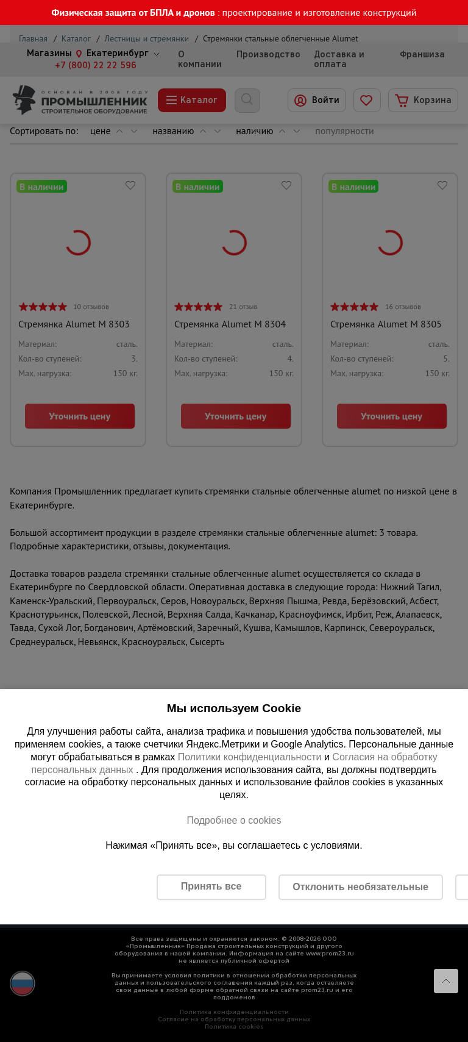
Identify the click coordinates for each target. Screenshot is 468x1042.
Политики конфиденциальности (250, 757)
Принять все (211, 886)
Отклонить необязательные (360, 887)
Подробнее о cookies (233, 820)
